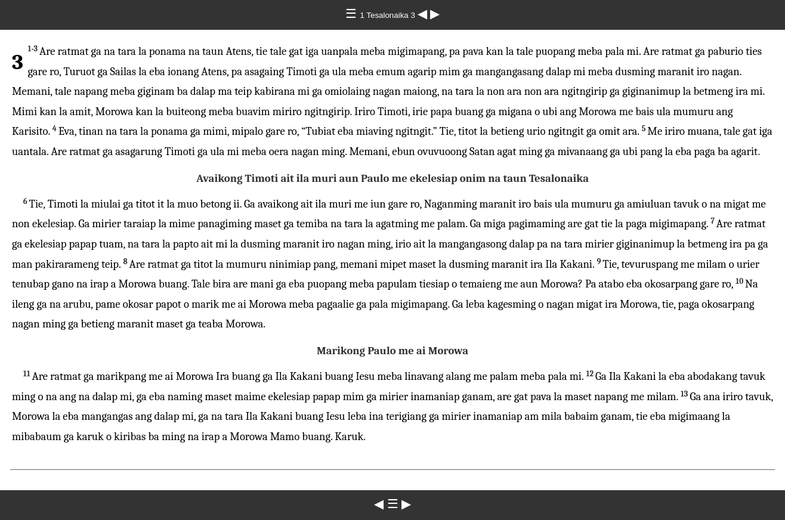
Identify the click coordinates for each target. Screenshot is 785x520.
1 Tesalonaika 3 (388, 15)
